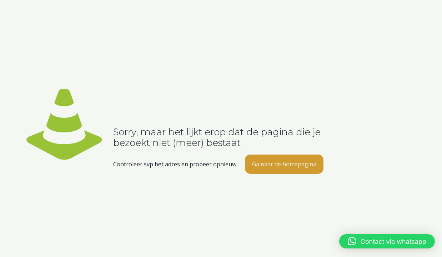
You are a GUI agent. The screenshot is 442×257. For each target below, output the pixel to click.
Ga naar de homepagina (284, 164)
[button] (387, 241)
